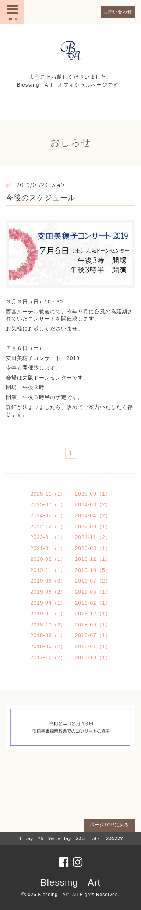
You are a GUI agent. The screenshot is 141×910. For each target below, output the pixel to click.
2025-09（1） (93, 494)
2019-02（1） (93, 603)
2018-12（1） (93, 613)
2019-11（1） (48, 570)
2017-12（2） (48, 657)
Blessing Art (70, 882)
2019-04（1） (48, 603)
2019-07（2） (93, 581)
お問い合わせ (117, 11)
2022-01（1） (48, 537)
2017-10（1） (93, 657)
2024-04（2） (93, 515)
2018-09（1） (93, 625)
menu (12, 12)
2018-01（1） (93, 646)
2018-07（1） (93, 635)
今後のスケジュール (40, 198)
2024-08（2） (93, 504)
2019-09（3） (48, 581)
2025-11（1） (48, 494)
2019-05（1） (93, 592)
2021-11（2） (93, 537)
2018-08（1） (48, 635)
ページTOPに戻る (109, 824)
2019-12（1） (93, 559)
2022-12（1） (48, 526)
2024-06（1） (48, 515)
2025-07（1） (48, 504)
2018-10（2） (48, 625)
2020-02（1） (48, 559)
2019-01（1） (48, 613)
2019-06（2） (48, 592)
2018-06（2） (48, 646)
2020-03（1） (93, 548)
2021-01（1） (48, 548)
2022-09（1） (93, 526)
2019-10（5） (93, 570)
